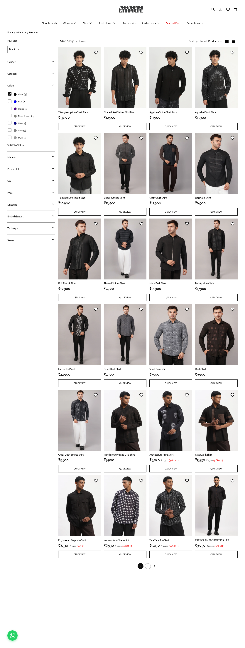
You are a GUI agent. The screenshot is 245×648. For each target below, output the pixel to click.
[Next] (154, 567)
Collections (149, 23)
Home (10, 32)
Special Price (173, 23)
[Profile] (220, 9)
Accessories (129, 23)
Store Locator (195, 23)
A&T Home (105, 23)
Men (85, 23)
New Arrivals (49, 23)
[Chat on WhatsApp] (12, 635)
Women (67, 23)
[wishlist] (228, 9)
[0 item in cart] (235, 9)
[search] (213, 9)
